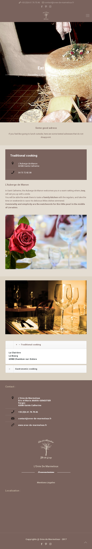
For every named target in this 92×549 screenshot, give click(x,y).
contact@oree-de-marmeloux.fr (59, 2)
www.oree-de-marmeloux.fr (32, 425)
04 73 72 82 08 (24, 172)
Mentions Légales (46, 482)
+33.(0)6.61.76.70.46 (30, 2)
